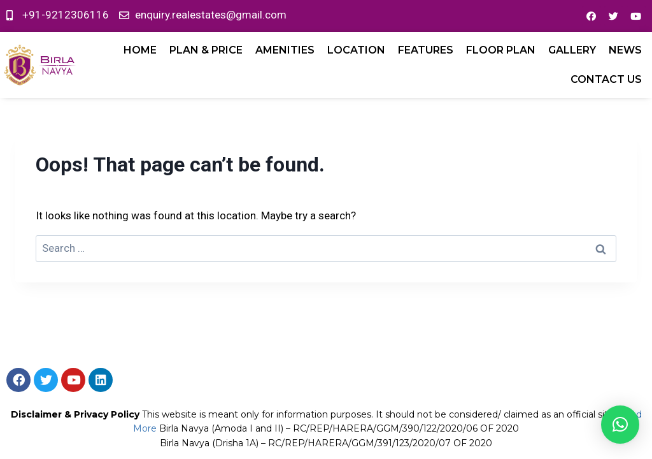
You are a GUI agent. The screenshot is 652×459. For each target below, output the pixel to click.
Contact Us (606, 79)
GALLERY (572, 50)
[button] (620, 424)
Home (140, 50)
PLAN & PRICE (206, 50)
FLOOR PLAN (500, 50)
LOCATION (356, 50)
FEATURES (425, 50)
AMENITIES (285, 50)
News (625, 50)
